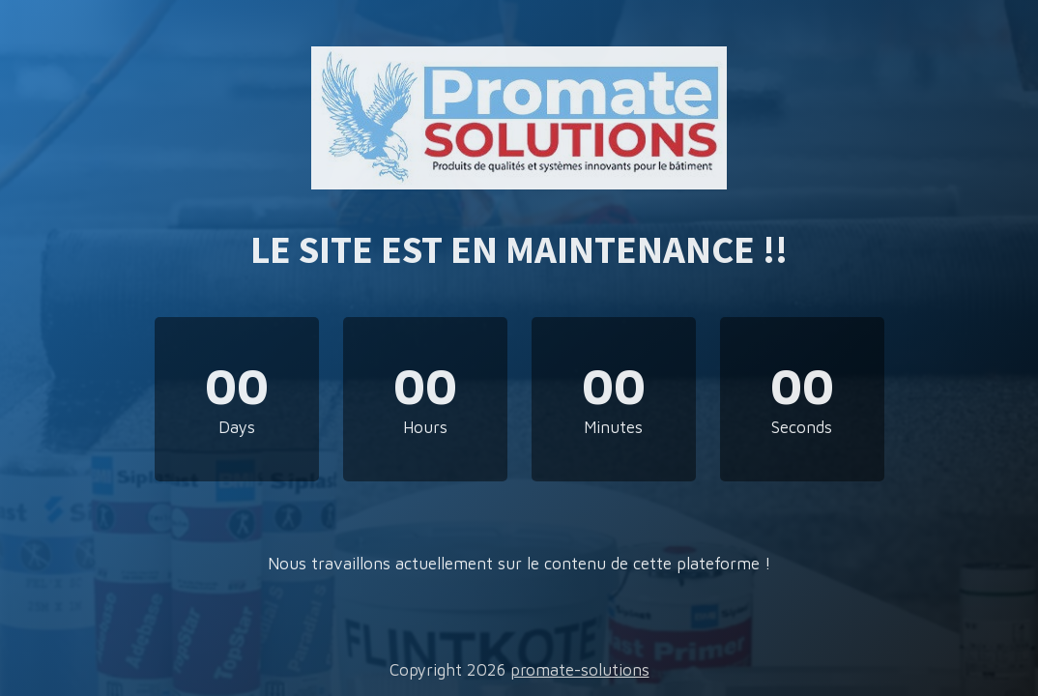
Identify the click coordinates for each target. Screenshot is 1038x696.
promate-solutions (579, 670)
